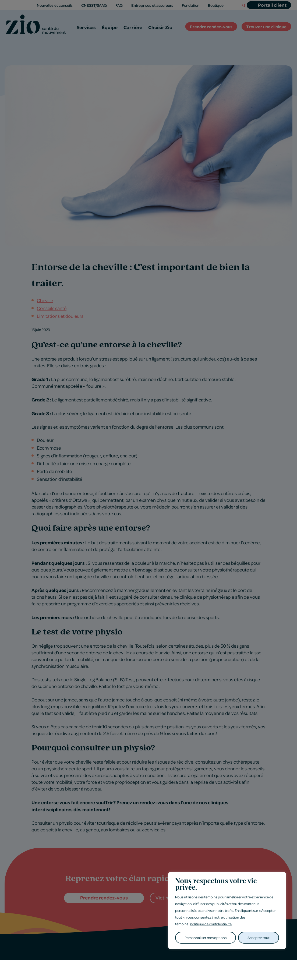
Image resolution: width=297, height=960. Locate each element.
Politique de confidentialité (211, 924)
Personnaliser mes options (206, 937)
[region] (227, 910)
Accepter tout (258, 937)
